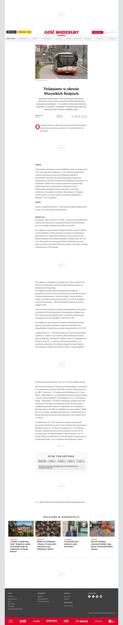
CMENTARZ (46, 502)
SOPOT (82, 502)
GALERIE (59, 38)
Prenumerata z (24, 32)
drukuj (82, 116)
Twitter (79, 116)
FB (76, 116)
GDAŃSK (42, 502)
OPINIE (35, 38)
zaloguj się (108, 32)
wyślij (85, 116)
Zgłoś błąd (12, 613)
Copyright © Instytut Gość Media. (95, 613)
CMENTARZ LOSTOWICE (55, 502)
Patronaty (88, 38)
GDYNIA (79, 502)
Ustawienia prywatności (43, 601)
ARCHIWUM (47, 38)
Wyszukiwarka (115, 32)
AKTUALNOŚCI (22, 38)
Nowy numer (10, 38)
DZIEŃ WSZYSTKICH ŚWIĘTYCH (69, 502)
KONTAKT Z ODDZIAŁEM (73, 38)
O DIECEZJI (112, 38)
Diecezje (100, 38)
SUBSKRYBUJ (97, 32)
